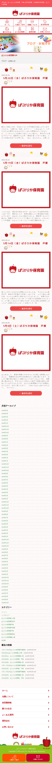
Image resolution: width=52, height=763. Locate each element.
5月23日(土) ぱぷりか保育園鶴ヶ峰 (12, 656)
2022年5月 (4, 561)
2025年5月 (4, 448)
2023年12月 (5, 502)
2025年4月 (4, 451)
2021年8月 (4, 590)
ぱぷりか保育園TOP (9, 55)
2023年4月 (4, 527)
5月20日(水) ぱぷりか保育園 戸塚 (12, 668)
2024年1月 (4, 498)
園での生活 (26, 709)
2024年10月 (5, 470)
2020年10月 (5, 602)
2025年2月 (4, 457)
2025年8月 (4, 439)
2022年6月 (4, 558)
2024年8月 (4, 476)
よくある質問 (26, 715)
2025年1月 (4, 461)
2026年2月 (4, 420)
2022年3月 (4, 568)
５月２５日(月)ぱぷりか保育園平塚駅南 (13, 649)
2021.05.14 (5, 240)
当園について (26, 696)
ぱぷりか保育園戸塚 (7, 631)
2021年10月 (5, 583)
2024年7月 (4, 480)
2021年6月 (4, 596)
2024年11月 (5, 467)
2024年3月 (4, 492)
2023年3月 (4, 530)
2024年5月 (4, 486)
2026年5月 (4, 410)
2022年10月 (5, 546)
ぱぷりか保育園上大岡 (8, 618)
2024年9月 (4, 473)
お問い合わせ (26, 727)
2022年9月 (4, 549)
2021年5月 (4, 599)
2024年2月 (4, 495)
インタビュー (5, 615)
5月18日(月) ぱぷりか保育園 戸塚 (12, 678)
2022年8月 (4, 552)
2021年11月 (5, 580)
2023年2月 (4, 533)
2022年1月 (4, 574)
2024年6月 (4, 483)
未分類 (3, 640)
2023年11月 (5, 505)
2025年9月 (4, 435)
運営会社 (26, 721)
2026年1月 (4, 423)
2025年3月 (4, 454)
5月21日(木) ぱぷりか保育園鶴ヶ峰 (12, 662)
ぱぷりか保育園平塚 (7, 624)
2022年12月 (5, 539)
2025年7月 (4, 442)
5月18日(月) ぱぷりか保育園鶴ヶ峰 (12, 675)
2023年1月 (4, 536)
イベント (4, 612)
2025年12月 (5, 426)
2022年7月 (4, 555)
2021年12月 (5, 577)
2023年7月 (4, 517)
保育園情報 (26, 702)
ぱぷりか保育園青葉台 (8, 634)
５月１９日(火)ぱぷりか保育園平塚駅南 (13, 671)
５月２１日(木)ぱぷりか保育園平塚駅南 (13, 665)
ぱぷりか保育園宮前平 (8, 621)
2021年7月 (4, 593)
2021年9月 (4, 587)
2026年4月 (4, 413)
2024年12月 (5, 464)
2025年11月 (5, 429)
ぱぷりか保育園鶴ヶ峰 (8, 637)
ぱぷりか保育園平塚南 (8, 627)
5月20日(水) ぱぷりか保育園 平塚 (12, 659)
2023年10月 (5, 508)
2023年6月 (4, 521)
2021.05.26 (5, 75)
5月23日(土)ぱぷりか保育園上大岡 (11, 653)
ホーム (26, 690)
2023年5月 (4, 524)
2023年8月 (4, 514)
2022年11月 (5, 543)
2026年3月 (4, 417)
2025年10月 (5, 432)
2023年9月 (4, 511)
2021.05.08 (5, 323)
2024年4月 (4, 489)
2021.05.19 (5, 160)
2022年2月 (4, 571)
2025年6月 (4, 445)
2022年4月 (4, 565)
